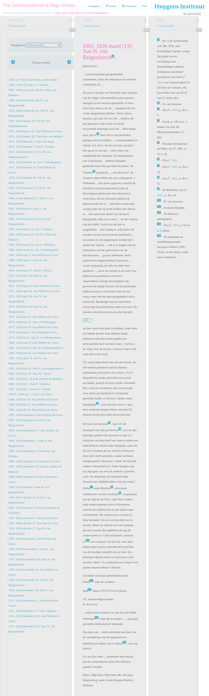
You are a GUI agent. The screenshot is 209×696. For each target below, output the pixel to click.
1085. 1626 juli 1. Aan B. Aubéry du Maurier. (35, 378)
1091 (176, 225)
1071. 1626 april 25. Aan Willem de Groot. (34, 285)
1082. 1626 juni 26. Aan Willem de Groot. (33, 353)
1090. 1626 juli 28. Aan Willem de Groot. (33, 409)
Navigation (94, 6)
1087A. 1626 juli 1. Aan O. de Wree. (30, 394)
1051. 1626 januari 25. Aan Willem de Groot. (35, 131)
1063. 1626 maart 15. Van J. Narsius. (30, 229)
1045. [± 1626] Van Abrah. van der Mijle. (33, 79)
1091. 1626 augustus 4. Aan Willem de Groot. (35, 414)
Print (144, 6)
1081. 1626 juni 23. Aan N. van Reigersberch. (35, 347)
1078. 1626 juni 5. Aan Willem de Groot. (32, 332)
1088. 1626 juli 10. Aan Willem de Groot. (33, 399)
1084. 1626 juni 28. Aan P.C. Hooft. (29, 373)
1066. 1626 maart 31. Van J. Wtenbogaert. (33, 249)
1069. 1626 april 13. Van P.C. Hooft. (30, 270)
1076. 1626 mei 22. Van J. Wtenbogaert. (32, 322)
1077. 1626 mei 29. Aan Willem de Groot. (33, 327)
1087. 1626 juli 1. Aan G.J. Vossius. (29, 389)
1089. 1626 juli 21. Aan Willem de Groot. (33, 404)
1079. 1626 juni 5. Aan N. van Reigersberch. (35, 337)
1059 (174, 110)
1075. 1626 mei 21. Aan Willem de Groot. (33, 316)
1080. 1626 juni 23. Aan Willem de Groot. (33, 342)
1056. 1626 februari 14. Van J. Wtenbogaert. (35, 162)
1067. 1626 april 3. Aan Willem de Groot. (33, 255)
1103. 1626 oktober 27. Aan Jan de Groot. (33, 523)
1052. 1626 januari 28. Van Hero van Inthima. (35, 136)
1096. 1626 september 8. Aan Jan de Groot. (34, 461)
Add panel (129, 6)
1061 (160, 82)
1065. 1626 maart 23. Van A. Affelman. (32, 244)
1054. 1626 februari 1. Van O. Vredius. (31, 146)
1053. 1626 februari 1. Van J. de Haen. (31, 141)
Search (111, 6)
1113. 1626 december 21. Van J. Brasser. (32, 610)
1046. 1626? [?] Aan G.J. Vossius (28, 84)
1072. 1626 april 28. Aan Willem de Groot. (34, 291)
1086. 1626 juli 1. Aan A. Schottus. (29, 383)
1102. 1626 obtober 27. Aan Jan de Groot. (33, 518)
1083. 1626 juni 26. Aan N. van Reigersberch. (35, 368)
